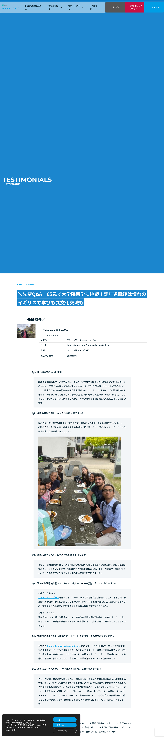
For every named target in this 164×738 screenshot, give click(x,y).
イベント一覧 (95, 7)
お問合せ (155, 7)
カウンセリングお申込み (135, 7)
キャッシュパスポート (48, 597)
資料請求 (116, 7)
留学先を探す (55, 7)
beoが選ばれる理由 (33, 7)
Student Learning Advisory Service (64, 645)
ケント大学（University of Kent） (48, 723)
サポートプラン (76, 7)
